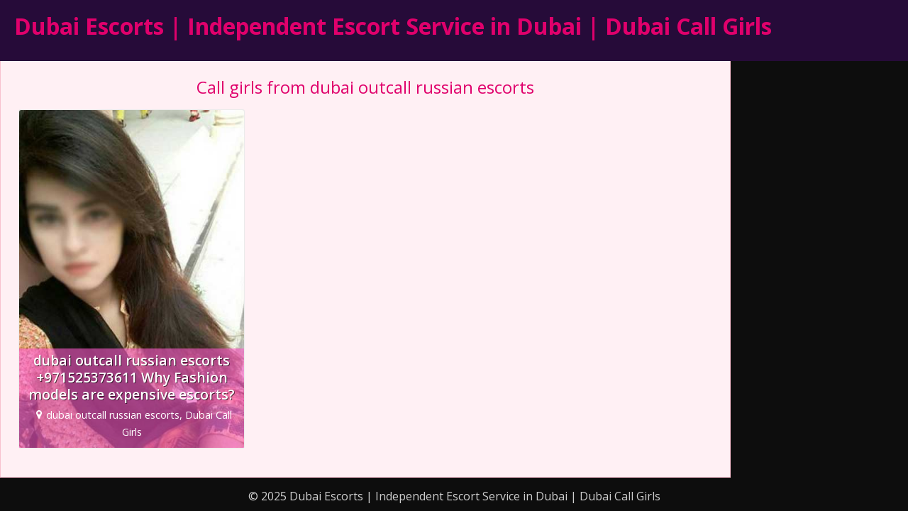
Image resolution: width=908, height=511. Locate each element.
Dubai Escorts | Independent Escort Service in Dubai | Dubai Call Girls (393, 26)
